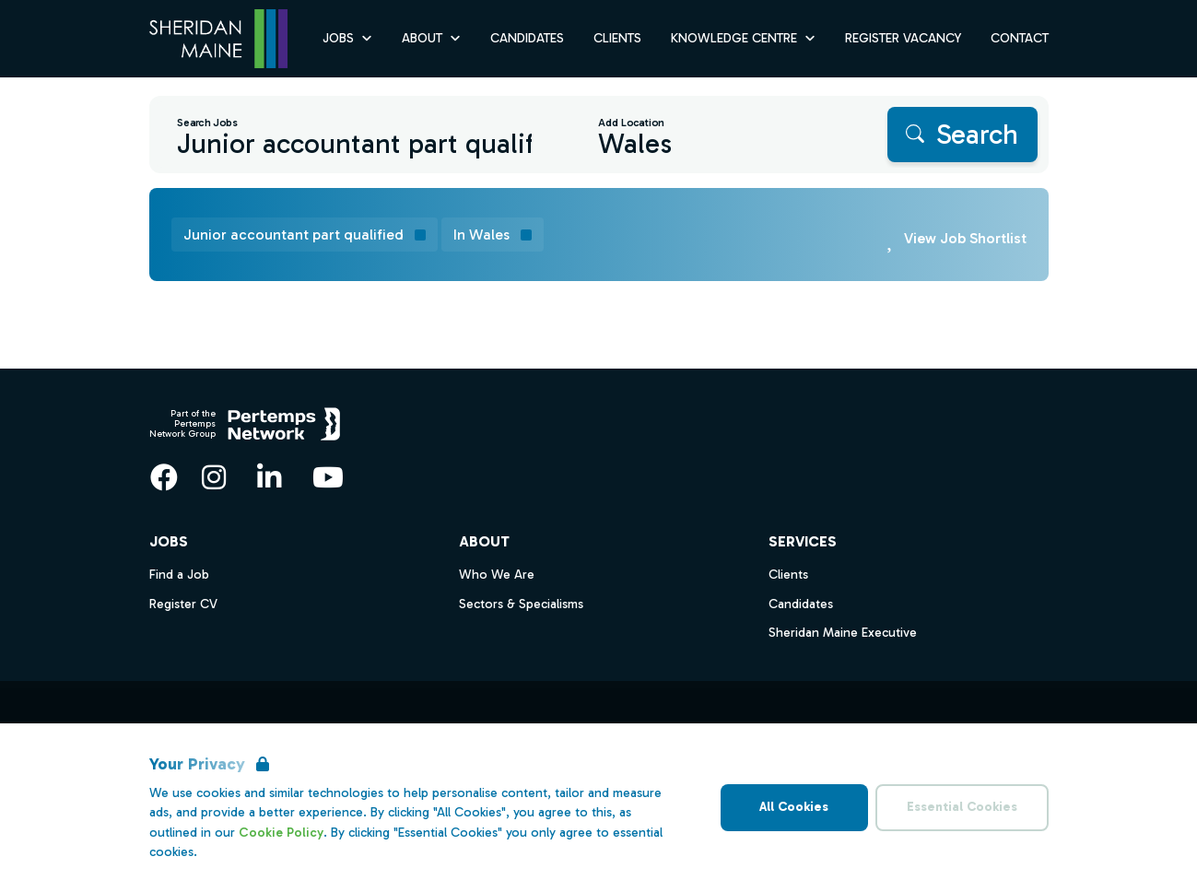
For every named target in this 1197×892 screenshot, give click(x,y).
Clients (788, 574)
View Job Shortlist (965, 238)
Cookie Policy (281, 832)
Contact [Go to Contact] (1020, 38)
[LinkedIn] (269, 477)
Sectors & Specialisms (521, 604)
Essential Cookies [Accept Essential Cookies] (962, 807)
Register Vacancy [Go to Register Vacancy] (903, 38)
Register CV (183, 604)
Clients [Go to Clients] (617, 38)
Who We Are (496, 574)
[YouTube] (328, 477)
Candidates (801, 604)
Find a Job (179, 574)
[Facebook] (164, 477)
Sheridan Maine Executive (843, 632)
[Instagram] (214, 477)
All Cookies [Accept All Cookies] (793, 807)
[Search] (962, 134)
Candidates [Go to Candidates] (527, 38)
